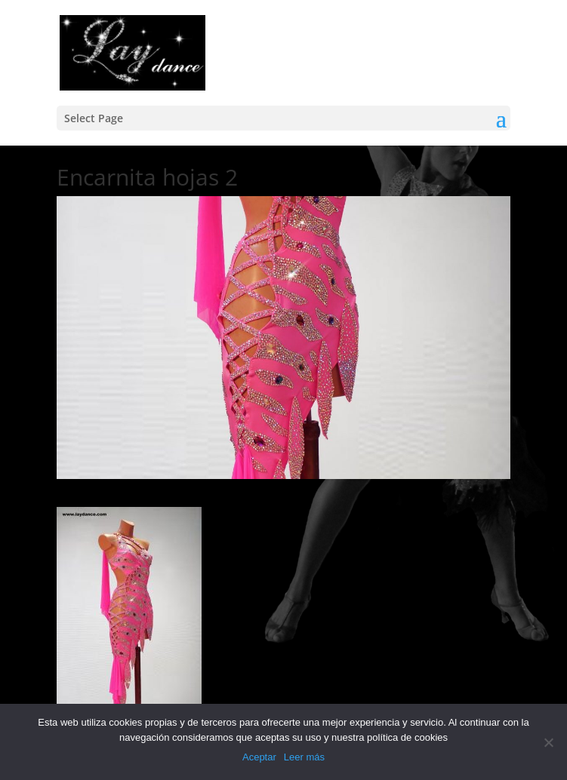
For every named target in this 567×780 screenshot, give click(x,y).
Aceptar (259, 757)
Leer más (304, 757)
